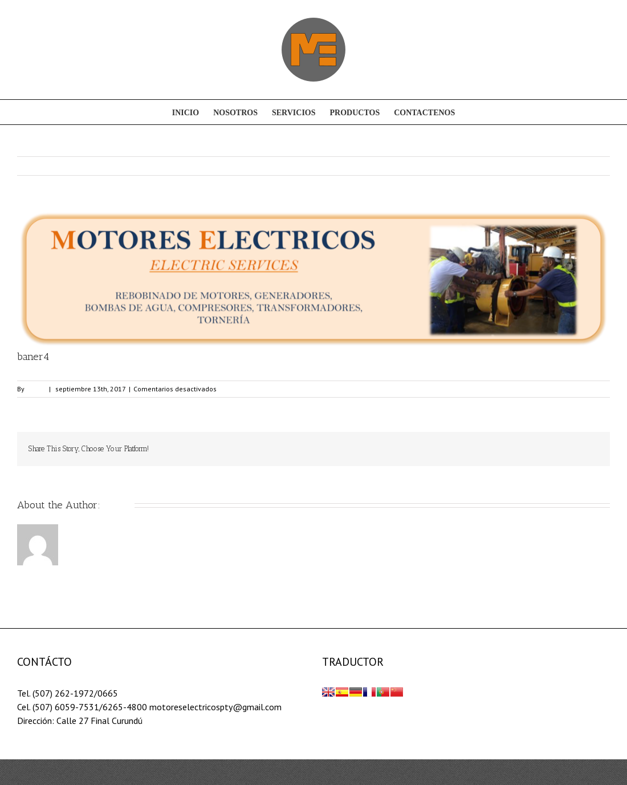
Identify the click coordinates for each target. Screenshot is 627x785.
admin (36, 389)
